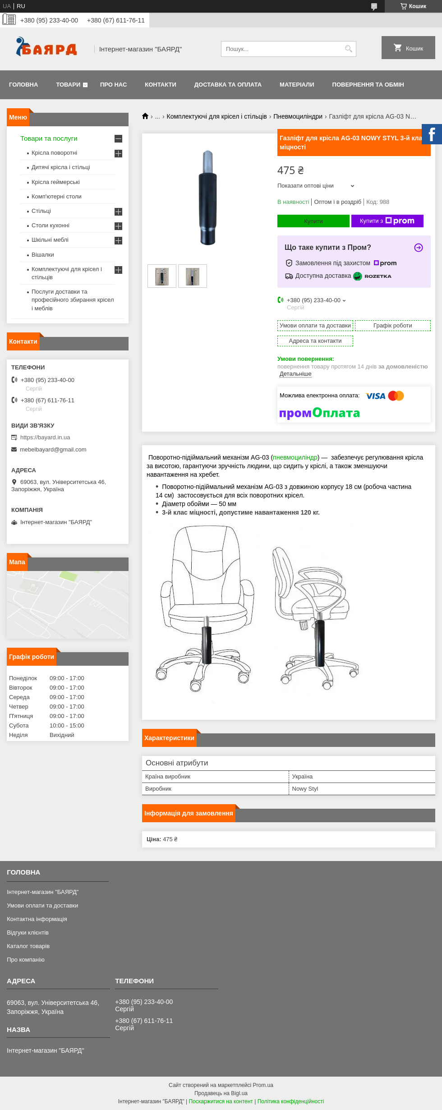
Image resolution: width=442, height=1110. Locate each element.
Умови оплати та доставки (42, 905)
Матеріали (297, 84)
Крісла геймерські (56, 182)
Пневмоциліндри (297, 116)
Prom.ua (263, 1085)
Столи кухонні (50, 225)
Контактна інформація (37, 919)
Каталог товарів (28, 946)
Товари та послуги (49, 138)
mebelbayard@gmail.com (53, 449)
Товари (68, 84)
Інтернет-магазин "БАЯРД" (42, 892)
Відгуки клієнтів (28, 932)
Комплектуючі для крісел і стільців (217, 116)
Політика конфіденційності (291, 1101)
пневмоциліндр (295, 457)
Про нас (113, 84)
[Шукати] (348, 49)
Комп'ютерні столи (57, 196)
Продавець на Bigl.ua (221, 1093)
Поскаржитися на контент (221, 1101)
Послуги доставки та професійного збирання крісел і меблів (73, 299)
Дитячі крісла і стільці (61, 167)
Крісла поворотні (54, 152)
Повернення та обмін (368, 84)
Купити (313, 221)
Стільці (41, 210)
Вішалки (43, 254)
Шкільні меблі (50, 239)
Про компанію (26, 959)
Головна (23, 84)
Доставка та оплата (228, 84)
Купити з (387, 221)
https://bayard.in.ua (45, 437)
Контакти (160, 84)
